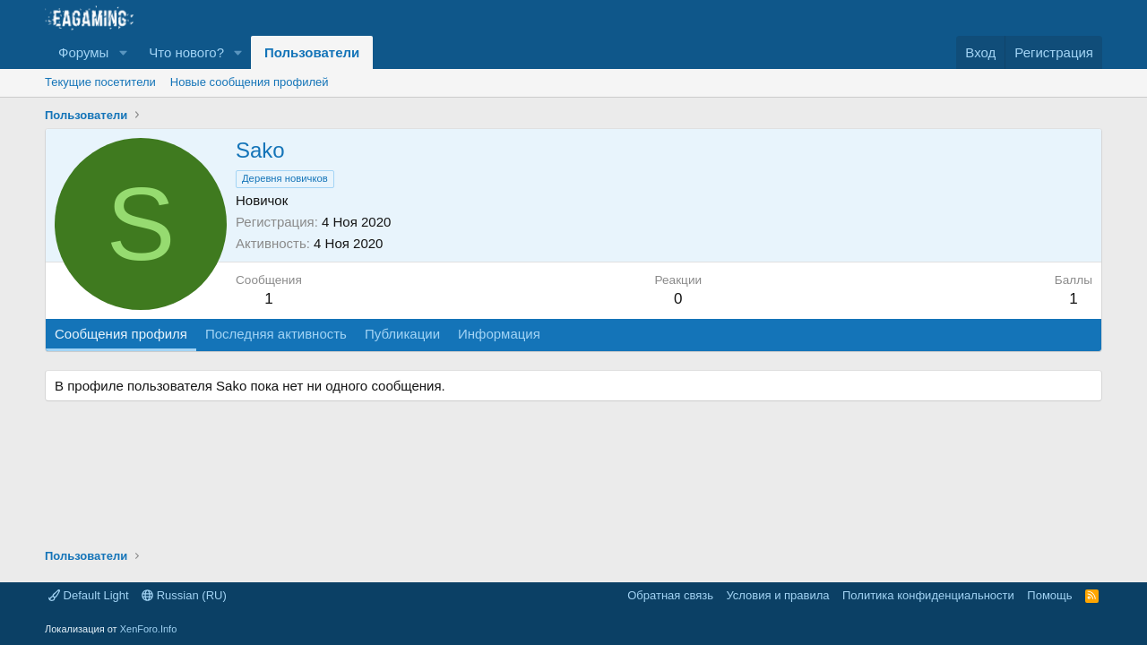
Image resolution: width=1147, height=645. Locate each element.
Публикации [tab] (402, 333)
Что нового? (186, 52)
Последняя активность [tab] (276, 333)
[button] (122, 52)
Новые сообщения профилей (249, 82)
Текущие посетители (100, 82)
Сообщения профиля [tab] (121, 333)
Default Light (88, 595)
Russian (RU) (184, 595)
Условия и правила (777, 595)
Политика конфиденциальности (928, 595)
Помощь (1049, 595)
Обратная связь (670, 595)
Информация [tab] (499, 333)
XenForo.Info (148, 629)
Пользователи (311, 52)
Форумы (83, 52)
